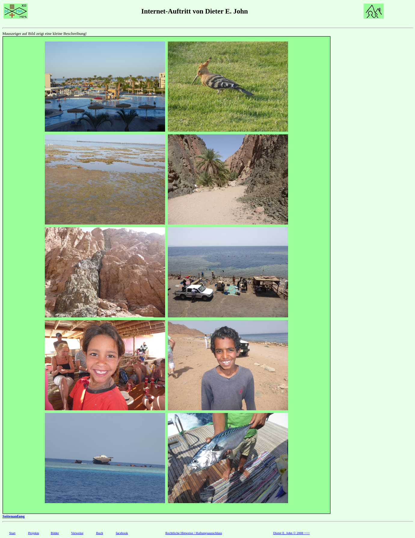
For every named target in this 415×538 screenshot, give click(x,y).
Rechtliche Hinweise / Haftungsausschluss (193, 533)
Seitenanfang (13, 516)
